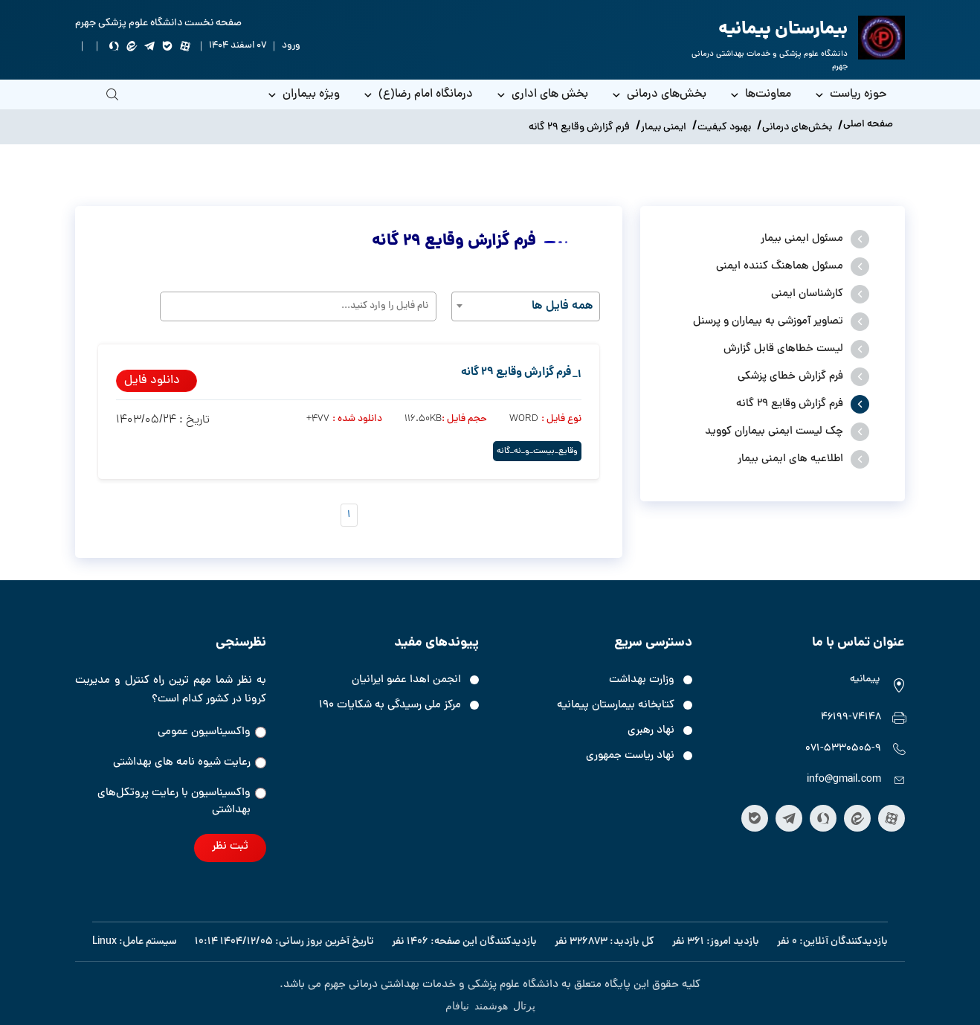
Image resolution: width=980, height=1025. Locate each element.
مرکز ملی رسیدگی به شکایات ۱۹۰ (390, 705)
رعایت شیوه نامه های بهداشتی (189, 762)
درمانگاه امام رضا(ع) (417, 95)
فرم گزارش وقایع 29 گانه (789, 404)
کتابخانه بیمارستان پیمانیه (615, 705)
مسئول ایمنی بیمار (802, 239)
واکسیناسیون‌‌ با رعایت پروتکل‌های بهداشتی (181, 802)
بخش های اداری (541, 95)
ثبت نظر (230, 846)
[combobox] (525, 306)
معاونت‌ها (760, 95)
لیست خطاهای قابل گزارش (783, 349)
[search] (112, 105)
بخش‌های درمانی (658, 95)
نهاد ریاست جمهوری (630, 756)
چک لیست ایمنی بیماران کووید (774, 431)
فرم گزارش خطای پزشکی (790, 376)
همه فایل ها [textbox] (562, 306)
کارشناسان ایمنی (807, 294)
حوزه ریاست (850, 95)
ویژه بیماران (303, 95)
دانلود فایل (152, 381)
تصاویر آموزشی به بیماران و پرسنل (768, 321)
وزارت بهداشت (641, 680)
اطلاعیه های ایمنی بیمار (790, 459)
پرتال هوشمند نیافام (490, 1005)
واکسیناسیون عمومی (212, 732)
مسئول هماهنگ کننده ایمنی (779, 266)
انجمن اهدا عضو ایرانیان (406, 680)
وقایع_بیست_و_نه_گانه (537, 451)
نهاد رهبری (651, 730)
